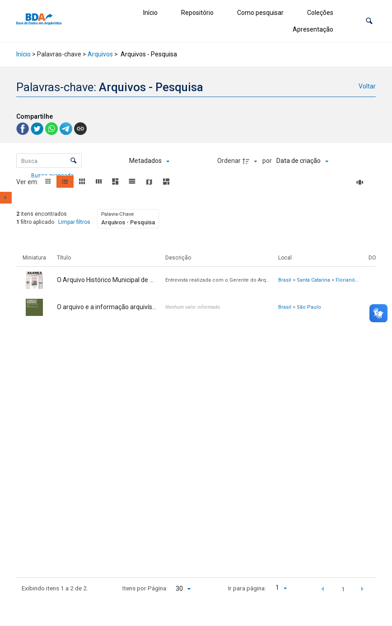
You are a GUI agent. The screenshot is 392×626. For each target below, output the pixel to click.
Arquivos (100, 54)
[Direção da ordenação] (251, 161)
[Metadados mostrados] (149, 161)
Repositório (197, 12)
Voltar (367, 86)
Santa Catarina (313, 280)
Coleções (320, 12)
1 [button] (343, 589)
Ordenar (229, 160)
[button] (369, 21)
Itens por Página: (145, 588)
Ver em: (28, 181)
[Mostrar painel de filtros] (6, 198)
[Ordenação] (302, 161)
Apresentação (313, 29)
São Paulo (309, 307)
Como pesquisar (260, 12)
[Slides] (361, 182)
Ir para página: (247, 588)
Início (150, 12)
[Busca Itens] (49, 160)
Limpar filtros (74, 222)
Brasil (284, 280)
